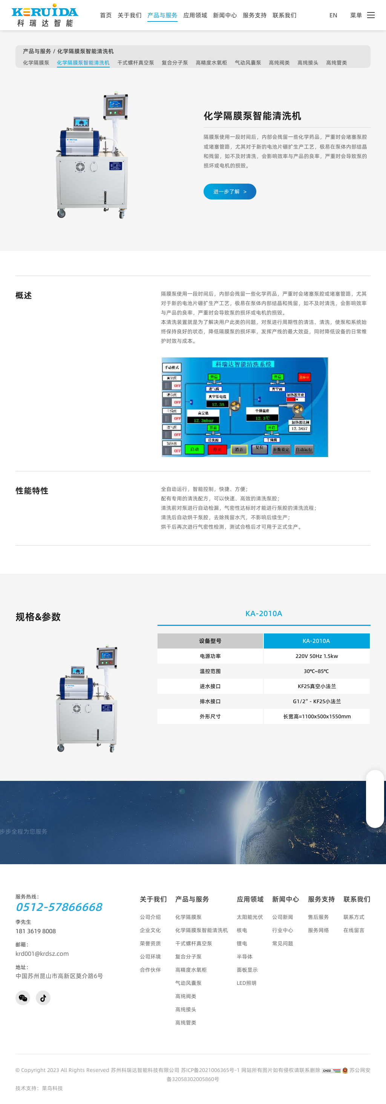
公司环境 (150, 956)
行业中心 (282, 930)
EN (337, 15)
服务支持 (255, 15)
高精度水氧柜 (211, 62)
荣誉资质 (150, 943)
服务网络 (318, 930)
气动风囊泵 (248, 62)
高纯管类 (336, 62)
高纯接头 (308, 62)
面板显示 (247, 970)
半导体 (245, 956)
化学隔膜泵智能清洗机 (83, 62)
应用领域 (195, 15)
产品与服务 (162, 15)
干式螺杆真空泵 (135, 62)
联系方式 (354, 917)
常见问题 (282, 943)
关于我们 (130, 15)
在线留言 (354, 930)
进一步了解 (230, 191)
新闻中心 (225, 15)
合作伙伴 (150, 970)
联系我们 (285, 15)
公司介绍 (150, 917)
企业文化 (150, 930)
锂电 (242, 943)
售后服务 (318, 917)
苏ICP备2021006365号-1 (210, 1070)
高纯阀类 (279, 62)
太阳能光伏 (250, 917)
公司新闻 (282, 917)
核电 (242, 930)
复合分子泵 (175, 62)
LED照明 (247, 983)
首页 (106, 15)
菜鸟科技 (52, 1088)
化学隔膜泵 (36, 62)
